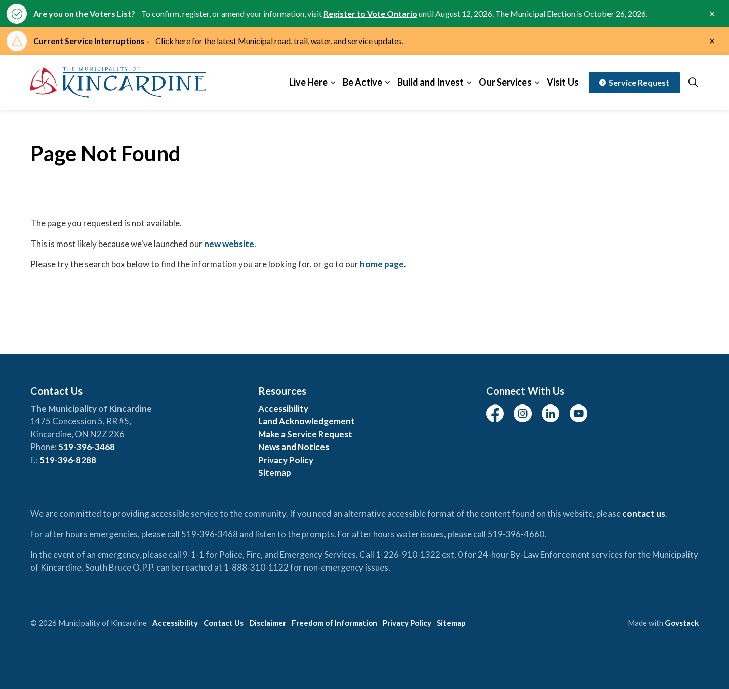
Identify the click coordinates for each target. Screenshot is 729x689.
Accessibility (283, 408)
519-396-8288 (67, 460)
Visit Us (563, 82)
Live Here (308, 82)
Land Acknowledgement (306, 421)
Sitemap (274, 472)
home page (382, 264)
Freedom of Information (334, 622)
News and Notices (293, 446)
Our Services (505, 82)
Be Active (362, 82)
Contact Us (224, 622)
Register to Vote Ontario (370, 13)
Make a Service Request (305, 434)
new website (229, 243)
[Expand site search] (693, 82)
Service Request (634, 82)
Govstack (682, 622)
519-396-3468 (86, 446)
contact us (643, 513)
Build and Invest (430, 82)
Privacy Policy (285, 460)
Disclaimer (267, 622)
